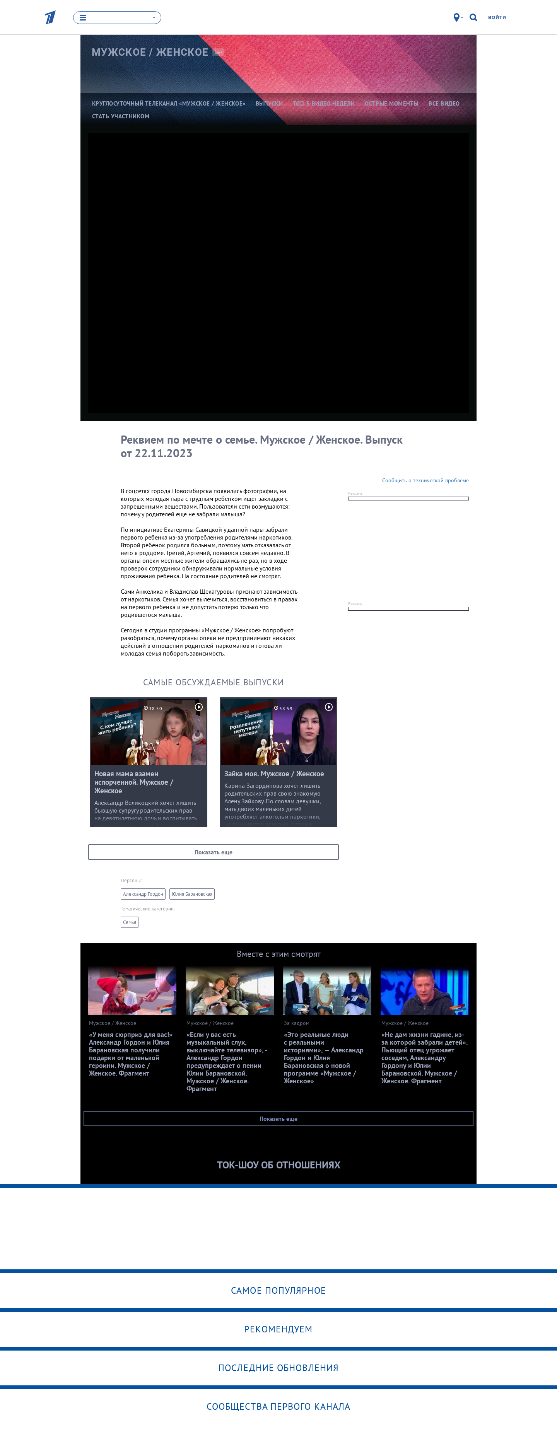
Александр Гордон (143, 894)
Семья (129, 922)
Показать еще (213, 852)
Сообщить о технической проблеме (425, 480)
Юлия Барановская (192, 894)
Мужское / (150, 52)
